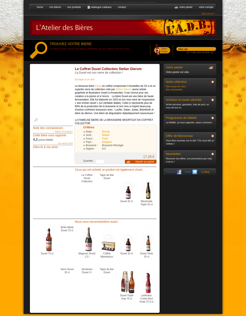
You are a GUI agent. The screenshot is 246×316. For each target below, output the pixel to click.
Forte (105, 138)
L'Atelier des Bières (123, 27)
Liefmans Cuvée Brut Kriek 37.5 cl (146, 298)
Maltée (106, 135)
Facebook (174, 172)
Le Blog (205, 172)
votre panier (185, 7)
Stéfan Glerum (124, 89)
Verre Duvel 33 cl (67, 271)
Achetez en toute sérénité (183, 99)
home (40, 7)
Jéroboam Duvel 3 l (86, 271)
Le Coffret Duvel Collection (86, 178)
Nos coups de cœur (176, 86)
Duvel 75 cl (47, 253)
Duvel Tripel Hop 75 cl (126, 297)
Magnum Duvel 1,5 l (86, 255)
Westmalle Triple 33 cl (146, 203)
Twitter (191, 172)
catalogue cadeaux (101, 7)
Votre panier (174, 67)
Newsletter (173, 154)
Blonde (106, 131)
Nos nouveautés (174, 89)
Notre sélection (176, 81)
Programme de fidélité (181, 118)
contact (122, 7)
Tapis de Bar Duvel (107, 177)
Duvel (98, 86)
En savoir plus (65, 143)
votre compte (206, 7)
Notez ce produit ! (64, 131)
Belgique (107, 141)
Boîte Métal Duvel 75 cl (67, 229)
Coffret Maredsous (107, 255)
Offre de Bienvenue (179, 136)
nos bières (55, 7)
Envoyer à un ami (84, 79)
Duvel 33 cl (126, 201)
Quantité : (88, 160)
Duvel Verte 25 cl (146, 255)
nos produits (74, 7)
